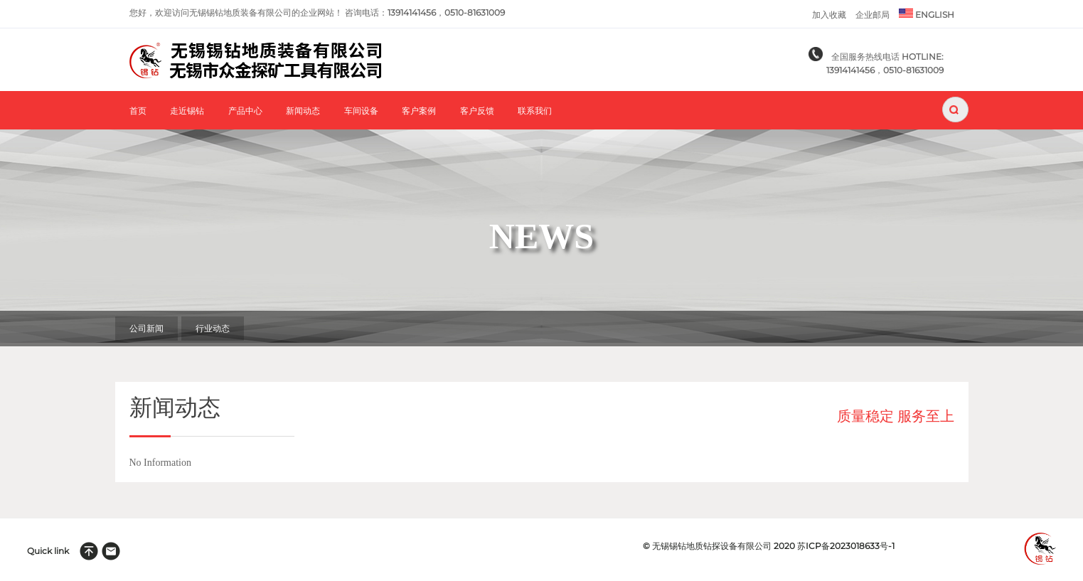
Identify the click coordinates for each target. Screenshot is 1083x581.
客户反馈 (477, 111)
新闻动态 (303, 111)
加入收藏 (829, 15)
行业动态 (213, 329)
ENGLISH (926, 14)
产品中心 (245, 111)
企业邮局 (872, 15)
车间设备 (361, 111)
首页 (137, 111)
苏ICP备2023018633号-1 (846, 545)
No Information (160, 462)
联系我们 (535, 111)
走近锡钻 (187, 111)
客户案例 (419, 111)
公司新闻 (146, 329)
